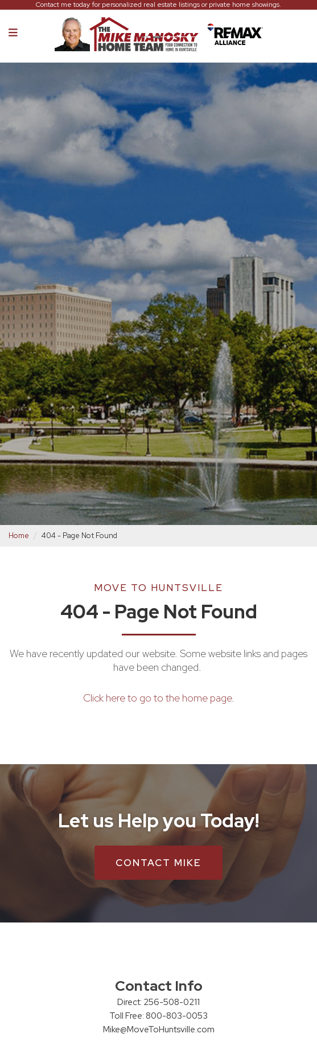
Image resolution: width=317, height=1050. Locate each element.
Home (19, 535)
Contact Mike (158, 862)
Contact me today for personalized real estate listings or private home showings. (158, 5)
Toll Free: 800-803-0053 (158, 1016)
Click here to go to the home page (157, 697)
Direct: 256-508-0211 (158, 1002)
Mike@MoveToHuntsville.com (159, 1029)
